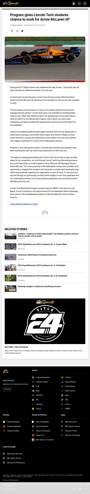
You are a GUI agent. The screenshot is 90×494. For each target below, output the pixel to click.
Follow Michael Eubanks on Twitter (24, 204)
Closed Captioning (28, 475)
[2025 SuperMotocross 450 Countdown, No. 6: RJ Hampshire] (10, 278)
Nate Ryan (21, 259)
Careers (19, 475)
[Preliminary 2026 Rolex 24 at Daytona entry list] (10, 257)
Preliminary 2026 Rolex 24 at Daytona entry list (37, 255)
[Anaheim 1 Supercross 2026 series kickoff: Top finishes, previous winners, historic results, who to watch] (10, 236)
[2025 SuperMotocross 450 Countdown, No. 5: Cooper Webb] (10, 246)
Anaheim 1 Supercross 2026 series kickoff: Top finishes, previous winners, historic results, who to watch (48, 235)
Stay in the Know (8, 380)
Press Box (53, 475)
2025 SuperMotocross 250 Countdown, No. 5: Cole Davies (41, 265)
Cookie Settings (27, 476)
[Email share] (22, 31)
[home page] (11, 3)
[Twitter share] (17, 31)
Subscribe (7, 389)
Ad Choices (6, 475)
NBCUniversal (14, 480)
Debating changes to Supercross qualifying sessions (39, 286)
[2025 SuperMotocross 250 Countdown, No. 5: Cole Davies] (10, 267)
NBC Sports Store (43, 475)
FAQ (36, 475)
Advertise (13, 475)
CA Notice (18, 476)
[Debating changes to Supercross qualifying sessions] (10, 288)
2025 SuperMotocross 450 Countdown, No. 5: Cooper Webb (42, 244)
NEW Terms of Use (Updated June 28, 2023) (69, 475)
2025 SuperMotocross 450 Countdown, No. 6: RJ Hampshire (42, 276)
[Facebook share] (12, 31)
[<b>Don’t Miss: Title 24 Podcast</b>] (45, 321)
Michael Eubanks (17, 25)
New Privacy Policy (8, 476)
